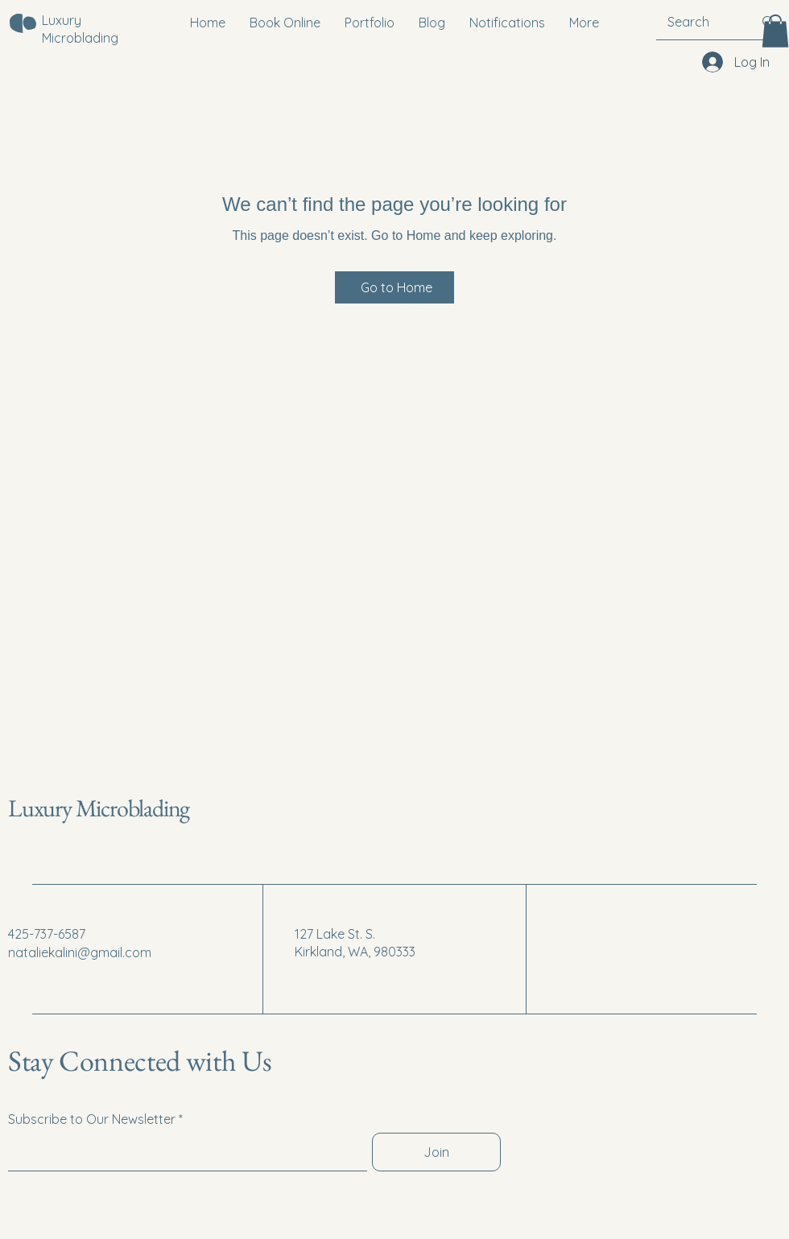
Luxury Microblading (98, 808)
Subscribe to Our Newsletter (92, 1119)
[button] (775, 30)
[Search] (698, 21)
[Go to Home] (394, 287)
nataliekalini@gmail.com (79, 952)
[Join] (436, 1152)
